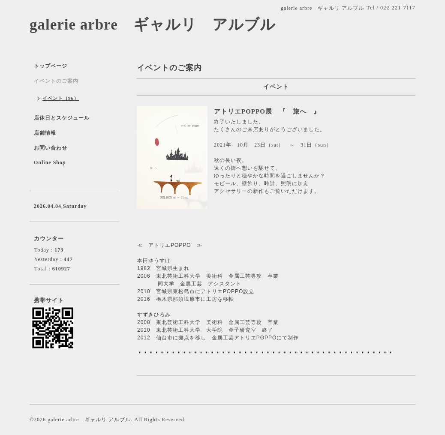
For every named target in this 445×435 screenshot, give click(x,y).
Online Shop (50, 162)
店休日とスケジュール (62, 118)
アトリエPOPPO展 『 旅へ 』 (267, 111)
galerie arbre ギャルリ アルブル (153, 24)
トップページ (50, 66)
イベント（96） (60, 98)
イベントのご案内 (56, 81)
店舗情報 (45, 133)
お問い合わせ (50, 148)
